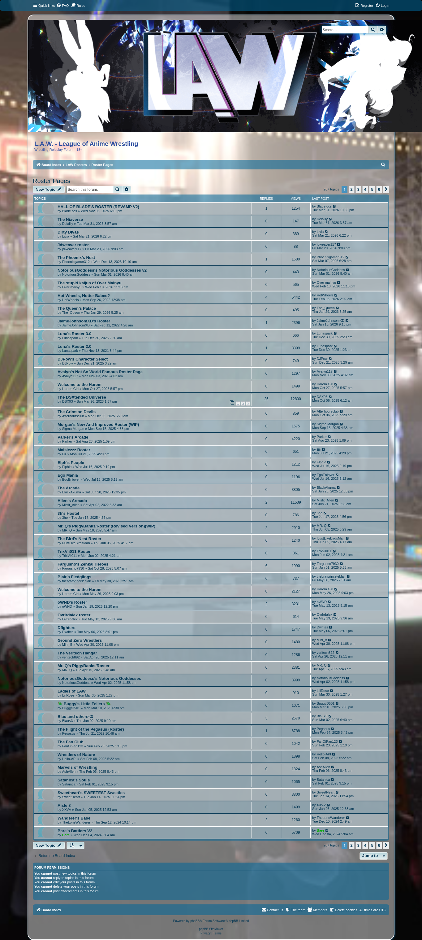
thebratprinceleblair (76, 581)
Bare (66, 835)
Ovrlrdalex (70, 619)
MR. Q (67, 530)
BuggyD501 (71, 708)
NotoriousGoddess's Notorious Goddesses (99, 678)
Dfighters (66, 627)
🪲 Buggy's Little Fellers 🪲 (84, 704)
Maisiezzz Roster (74, 450)
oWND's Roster (72, 602)
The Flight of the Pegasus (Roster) (91, 729)
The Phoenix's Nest (76, 257)
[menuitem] (62, 5)
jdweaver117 (71, 249)
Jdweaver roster (73, 245)
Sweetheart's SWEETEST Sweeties (91, 792)
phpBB (195, 921)
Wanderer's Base (74, 818)
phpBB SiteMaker (211, 929)
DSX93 (67, 401)
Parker (67, 441)
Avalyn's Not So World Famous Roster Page (100, 371)
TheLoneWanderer (76, 822)
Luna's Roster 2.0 (74, 346)
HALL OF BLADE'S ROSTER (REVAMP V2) (98, 206)
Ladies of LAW (72, 691)
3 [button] (358, 189)
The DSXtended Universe (82, 397)
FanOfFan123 (72, 746)
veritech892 (71, 657)
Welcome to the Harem (79, 384)
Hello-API (69, 759)
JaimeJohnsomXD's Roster (84, 321)
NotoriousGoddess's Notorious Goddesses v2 (102, 270)
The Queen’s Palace (77, 308)
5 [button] (372, 189)
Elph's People (71, 462)
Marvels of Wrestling (77, 767)
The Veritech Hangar (77, 653)
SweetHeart (71, 797)
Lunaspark (70, 338)
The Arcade (69, 488)
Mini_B (67, 644)
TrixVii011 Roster (74, 551)
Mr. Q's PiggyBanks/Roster (84, 665)
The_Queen (71, 312)
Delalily (67, 223)
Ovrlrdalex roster (74, 615)
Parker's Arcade (73, 437)
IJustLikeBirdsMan (76, 543)
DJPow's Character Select (83, 359)
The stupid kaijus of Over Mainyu (90, 283)
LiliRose (68, 695)
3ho (65, 517)
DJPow (67, 363)
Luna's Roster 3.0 (74, 333)
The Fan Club (71, 742)
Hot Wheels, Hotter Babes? (84, 295)
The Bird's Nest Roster (79, 538)
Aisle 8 (64, 805)
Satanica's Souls (74, 780)
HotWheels (70, 300)
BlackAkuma (71, 492)
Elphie (67, 467)
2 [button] (352, 189)
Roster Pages (51, 180)
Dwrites (68, 632)
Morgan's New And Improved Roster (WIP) (98, 424)
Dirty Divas (68, 232)
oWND (67, 606)
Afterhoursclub (73, 416)
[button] (386, 189)
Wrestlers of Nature (76, 754)
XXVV (66, 809)
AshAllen (68, 771)
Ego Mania (68, 475)
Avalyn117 (70, 376)
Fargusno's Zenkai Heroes (83, 564)
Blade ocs (69, 211)
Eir (64, 454)
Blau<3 (67, 721)
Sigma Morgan (73, 429)
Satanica (68, 784)
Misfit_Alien (71, 505)
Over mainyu (71, 287)
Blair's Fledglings (74, 577)
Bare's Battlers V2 (75, 831)
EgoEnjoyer (71, 479)
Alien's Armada (72, 500)
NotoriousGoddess (76, 274)
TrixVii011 (69, 555)
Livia (65, 236)
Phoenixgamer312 (76, 262)
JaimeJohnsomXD (76, 325)
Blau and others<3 (75, 716)
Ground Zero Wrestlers (80, 640)
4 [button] (365, 189)
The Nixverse (70, 219)
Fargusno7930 (73, 568)
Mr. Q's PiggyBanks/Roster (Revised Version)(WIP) (106, 526)
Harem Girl (70, 389)
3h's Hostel (68, 513)
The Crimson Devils (77, 411)
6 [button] (379, 189)
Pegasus (68, 733)
